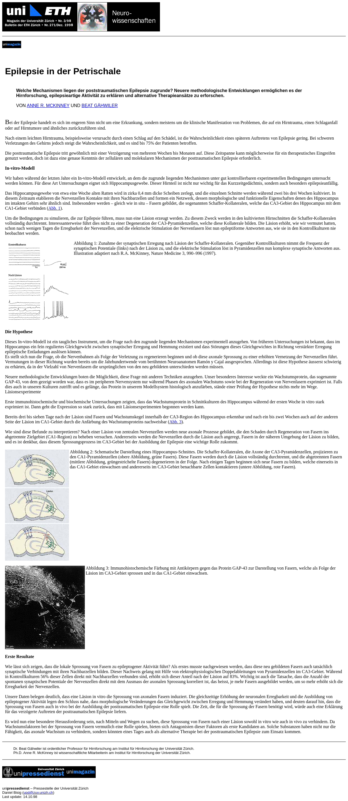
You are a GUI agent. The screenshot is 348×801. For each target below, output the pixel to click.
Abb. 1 (54, 208)
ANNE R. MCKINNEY (48, 105)
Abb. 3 (175, 421)
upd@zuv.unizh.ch (38, 792)
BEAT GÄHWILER (100, 105)
